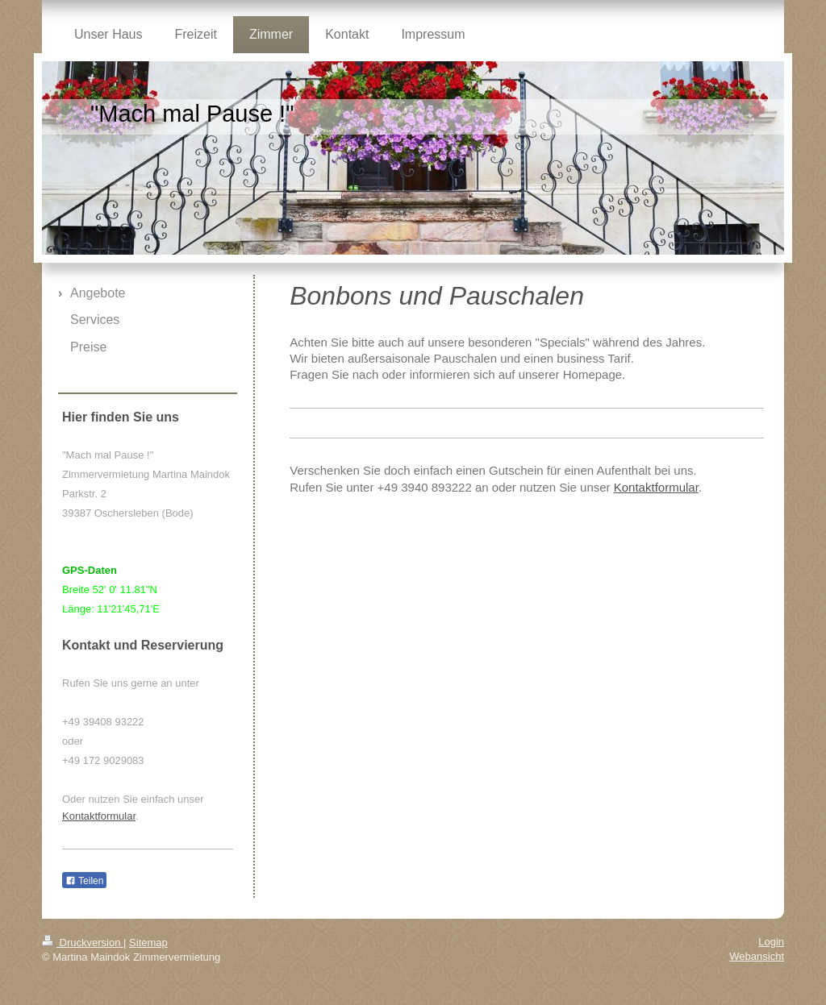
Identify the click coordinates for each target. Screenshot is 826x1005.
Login (771, 942)
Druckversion (82, 942)
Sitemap (148, 942)
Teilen (84, 881)
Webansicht (756, 956)
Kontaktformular (656, 487)
